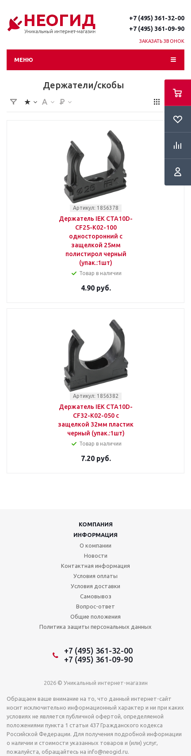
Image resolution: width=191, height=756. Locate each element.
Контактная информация (95, 566)
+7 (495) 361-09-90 (156, 29)
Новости (95, 555)
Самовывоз (95, 596)
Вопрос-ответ (95, 606)
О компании (95, 545)
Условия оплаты (95, 576)
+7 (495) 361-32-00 (156, 18)
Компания (96, 524)
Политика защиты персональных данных (95, 627)
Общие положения (95, 616)
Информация (95, 535)
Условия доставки (95, 586)
